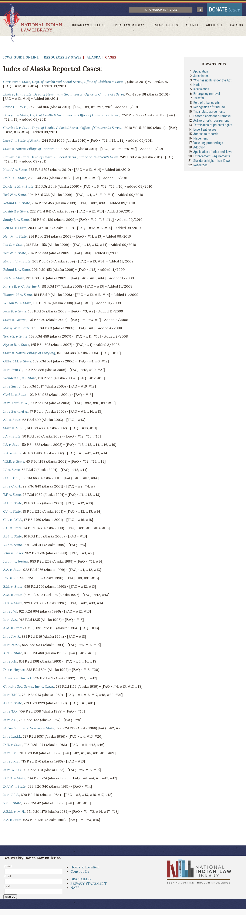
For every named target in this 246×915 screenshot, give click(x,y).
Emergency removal (206, 95)
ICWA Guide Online (21, 59)
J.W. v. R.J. (10, 579)
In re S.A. (10, 621)
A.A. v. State (12, 571)
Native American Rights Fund (167, 10)
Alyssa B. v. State (16, 346)
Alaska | (94, 59)
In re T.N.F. (11, 696)
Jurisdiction (201, 77)
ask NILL (193, 27)
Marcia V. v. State (17, 263)
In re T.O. (10, 713)
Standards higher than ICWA (211, 162)
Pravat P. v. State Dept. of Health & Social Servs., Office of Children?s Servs (60, 158)
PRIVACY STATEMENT (88, 885)
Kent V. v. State (15, 171)
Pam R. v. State (14, 313)
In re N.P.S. (11, 646)
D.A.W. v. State (14, 787)
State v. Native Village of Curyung (29, 354)
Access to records (205, 135)
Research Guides (167, 27)
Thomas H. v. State (17, 296)
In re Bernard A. (15, 412)
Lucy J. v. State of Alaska (21, 142)
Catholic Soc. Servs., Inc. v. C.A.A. (28, 688)
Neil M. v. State (15, 237)
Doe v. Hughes (14, 671)
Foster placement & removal (212, 117)
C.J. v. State (12, 512)
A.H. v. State (12, 538)
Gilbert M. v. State (17, 363)
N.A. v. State (12, 504)
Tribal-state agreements (209, 113)
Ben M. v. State (14, 229)
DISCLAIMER (80, 880)
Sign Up (10, 898)
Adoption (199, 149)
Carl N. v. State (15, 396)
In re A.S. (10, 721)
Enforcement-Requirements (211, 157)
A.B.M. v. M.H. (14, 813)
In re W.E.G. (12, 771)
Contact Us (79, 873)
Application (200, 73)
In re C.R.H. (12, 488)
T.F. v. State (12, 496)
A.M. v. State (13, 596)
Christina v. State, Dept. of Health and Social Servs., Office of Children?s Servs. (64, 83)
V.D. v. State (12, 546)
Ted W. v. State (14, 196)
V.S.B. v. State (13, 462)
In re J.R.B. (11, 763)
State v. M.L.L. (14, 429)
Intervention (201, 90)
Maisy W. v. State (16, 329)
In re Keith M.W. (15, 404)
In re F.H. (10, 663)
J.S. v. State (11, 446)
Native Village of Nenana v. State (28, 729)
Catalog (237, 27)
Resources (200, 166)
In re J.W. (10, 612)
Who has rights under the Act (212, 82)
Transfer (198, 99)
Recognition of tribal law (209, 108)
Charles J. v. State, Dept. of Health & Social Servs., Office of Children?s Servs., (63, 129)
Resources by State (62, 59)
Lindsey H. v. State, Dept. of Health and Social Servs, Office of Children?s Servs (63, 95)
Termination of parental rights (212, 126)
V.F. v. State (12, 804)
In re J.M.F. (11, 638)
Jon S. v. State (13, 246)
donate (223, 10)
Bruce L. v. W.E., (15, 108)
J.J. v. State (11, 471)
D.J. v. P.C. (11, 479)
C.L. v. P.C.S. (12, 521)
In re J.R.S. (11, 796)
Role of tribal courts (206, 104)
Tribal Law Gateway (131, 27)
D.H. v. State (12, 604)
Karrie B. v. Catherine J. (21, 287)
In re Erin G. (12, 371)
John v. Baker (13, 554)
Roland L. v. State (16, 204)
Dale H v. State (14, 179)
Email (7, 867)
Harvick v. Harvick (17, 679)
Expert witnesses (204, 131)
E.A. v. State (12, 454)
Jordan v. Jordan (15, 562)
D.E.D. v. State (14, 779)
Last (7, 887)
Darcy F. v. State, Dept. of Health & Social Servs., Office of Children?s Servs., (62, 116)
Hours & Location (84, 869)
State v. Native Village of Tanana (28, 150)
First (7, 877)
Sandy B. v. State (16, 221)
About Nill (215, 27)
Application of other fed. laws (212, 153)
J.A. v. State (12, 438)
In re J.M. (10, 754)
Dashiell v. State (15, 212)
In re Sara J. (12, 387)
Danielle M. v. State (18, 187)
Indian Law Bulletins (92, 27)
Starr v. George (14, 321)
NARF (75, 889)
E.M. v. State (13, 588)
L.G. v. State (12, 529)
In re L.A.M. (12, 737)
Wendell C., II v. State (19, 379)
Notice (197, 86)
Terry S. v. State (15, 337)
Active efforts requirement (211, 122)
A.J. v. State (12, 421)
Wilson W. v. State (17, 304)
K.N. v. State (12, 654)
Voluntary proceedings (208, 144)
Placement (200, 140)
